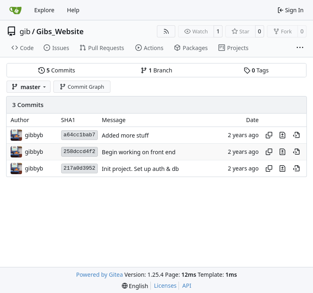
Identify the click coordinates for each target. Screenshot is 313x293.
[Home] (15, 10)
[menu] (135, 286)
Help (73, 10)
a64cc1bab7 (79, 135)
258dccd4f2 (79, 152)
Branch (156, 70)
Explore (44, 10)
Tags (256, 70)
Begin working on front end (139, 152)
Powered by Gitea (99, 274)
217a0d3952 (79, 168)
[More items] (299, 48)
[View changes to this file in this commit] (282, 135)
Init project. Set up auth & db (140, 169)
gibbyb (34, 135)
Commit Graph (82, 86)
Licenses (165, 285)
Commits (56, 70)
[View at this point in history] (296, 135)
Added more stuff (125, 135)
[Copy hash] (269, 135)
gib (25, 31)
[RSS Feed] (166, 31)
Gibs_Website (60, 31)
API (186, 285)
